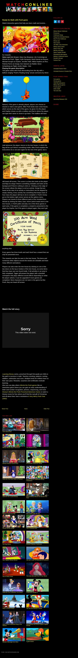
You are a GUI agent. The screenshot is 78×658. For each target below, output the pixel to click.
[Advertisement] (25, 295)
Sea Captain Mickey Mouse (14, 559)
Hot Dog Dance (14, 543)
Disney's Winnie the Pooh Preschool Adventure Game (21, 392)
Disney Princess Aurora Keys (14, 463)
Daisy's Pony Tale (58, 48)
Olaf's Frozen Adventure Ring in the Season (14, 624)
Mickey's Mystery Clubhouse (37, 543)
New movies (57, 42)
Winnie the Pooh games (28, 385)
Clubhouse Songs (58, 35)
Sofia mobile (57, 88)
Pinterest (62, 21)
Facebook (58, 21)
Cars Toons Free (14, 431)
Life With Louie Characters (61, 44)
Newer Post (5, 408)
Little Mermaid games (59, 83)
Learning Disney (8, 374)
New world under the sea (37, 513)
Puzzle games (57, 87)
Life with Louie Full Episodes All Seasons (37, 559)
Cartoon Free (57, 60)
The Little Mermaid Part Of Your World (37, 575)
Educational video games (60, 54)
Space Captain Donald (60, 52)
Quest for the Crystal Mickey (14, 496)
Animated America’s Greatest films (63, 71)
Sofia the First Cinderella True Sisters (14, 591)
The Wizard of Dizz (37, 447)
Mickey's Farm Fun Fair (14, 513)
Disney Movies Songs (14, 527)
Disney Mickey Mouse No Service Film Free (37, 496)
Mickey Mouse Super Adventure (14, 447)
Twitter (55, 21)
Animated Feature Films (60, 68)
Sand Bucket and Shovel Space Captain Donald (37, 624)
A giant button (37, 641)
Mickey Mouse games (59, 85)
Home (26, 408)
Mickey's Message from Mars (14, 641)
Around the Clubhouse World (37, 463)
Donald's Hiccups (58, 58)
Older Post (46, 408)
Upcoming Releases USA (60, 99)
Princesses (56, 33)
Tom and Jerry (57, 90)
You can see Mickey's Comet (37, 608)
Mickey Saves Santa (59, 46)
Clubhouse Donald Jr (37, 592)
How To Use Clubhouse (60, 39)
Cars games (57, 79)
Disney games (57, 81)
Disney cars (57, 41)
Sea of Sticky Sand (14, 576)
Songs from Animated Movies (61, 37)
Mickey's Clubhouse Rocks (61, 56)
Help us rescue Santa (14, 608)
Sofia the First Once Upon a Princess (14, 478)
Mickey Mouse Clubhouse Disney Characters (37, 479)
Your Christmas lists (37, 527)
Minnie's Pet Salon (58, 50)
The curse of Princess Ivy (37, 431)
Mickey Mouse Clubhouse (60, 31)
